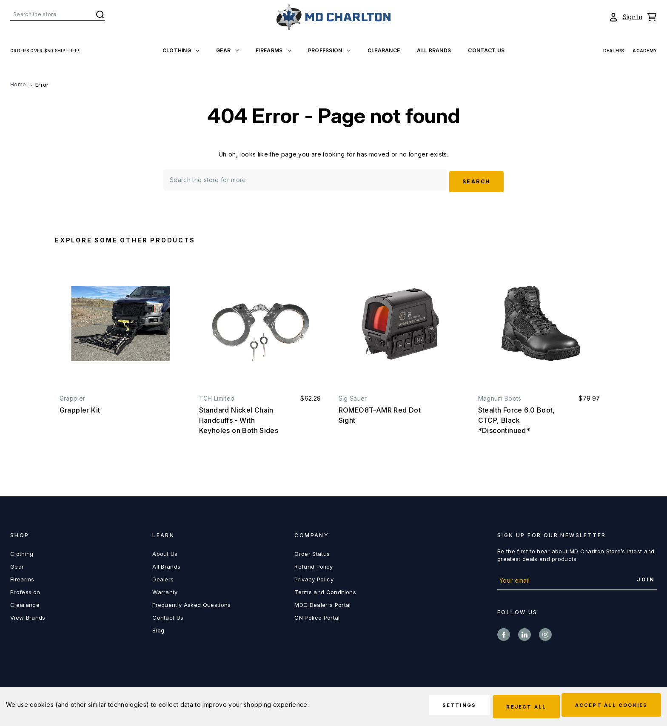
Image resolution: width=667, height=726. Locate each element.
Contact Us (167, 615)
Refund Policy (313, 564)
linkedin (524, 632)
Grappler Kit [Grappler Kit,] (80, 408)
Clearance (384, 50)
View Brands (28, 615)
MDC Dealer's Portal (322, 602)
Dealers (163, 577)
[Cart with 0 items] (651, 17)
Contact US (486, 50)
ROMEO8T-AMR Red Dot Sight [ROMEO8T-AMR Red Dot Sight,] (380, 413)
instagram (545, 632)
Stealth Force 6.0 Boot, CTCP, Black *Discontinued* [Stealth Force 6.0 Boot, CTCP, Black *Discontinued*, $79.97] (516, 418)
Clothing (180, 50)
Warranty (165, 589)
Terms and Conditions (325, 589)
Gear (227, 50)
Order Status (312, 551)
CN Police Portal (316, 615)
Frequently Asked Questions (191, 602)
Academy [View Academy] (645, 50)
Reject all (511, 707)
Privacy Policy (314, 577)
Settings (434, 707)
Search (100, 14)
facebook (503, 632)
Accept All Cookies (606, 707)
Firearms (273, 50)
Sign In (632, 16)
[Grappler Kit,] (121, 321)
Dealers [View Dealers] (613, 50)
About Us (165, 551)
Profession (329, 50)
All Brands (434, 50)
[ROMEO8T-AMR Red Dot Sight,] (400, 321)
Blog (158, 628)
